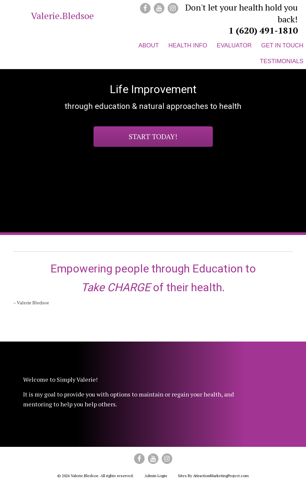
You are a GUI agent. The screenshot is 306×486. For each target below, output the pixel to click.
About (148, 45)
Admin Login (156, 475)
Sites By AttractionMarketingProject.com (213, 475)
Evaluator (234, 45)
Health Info (187, 45)
